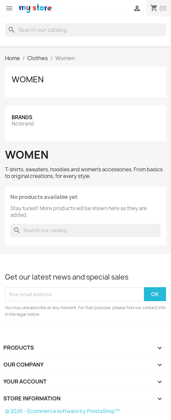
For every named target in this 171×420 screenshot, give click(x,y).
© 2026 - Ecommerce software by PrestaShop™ (62, 411)
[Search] (85, 30)
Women (28, 79)
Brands (22, 117)
